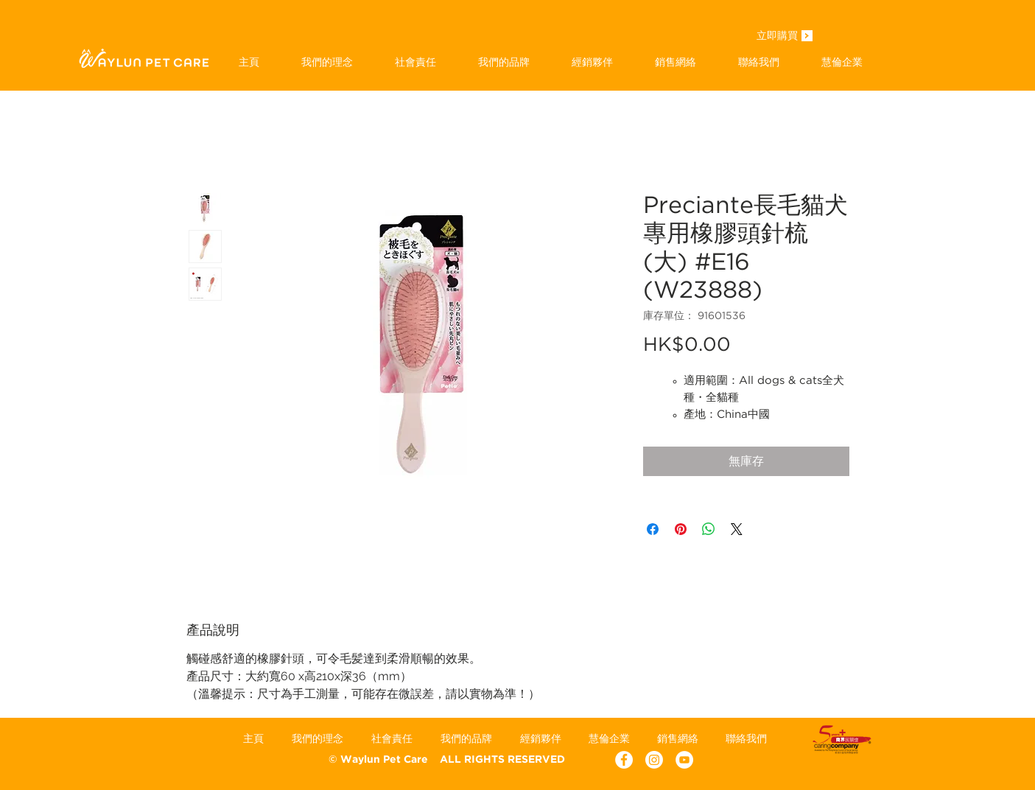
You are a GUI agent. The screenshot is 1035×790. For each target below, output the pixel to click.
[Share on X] (736, 529)
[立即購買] (777, 36)
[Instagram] (654, 760)
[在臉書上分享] (653, 529)
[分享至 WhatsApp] (709, 529)
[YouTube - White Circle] (684, 760)
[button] (504, 62)
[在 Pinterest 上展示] (681, 529)
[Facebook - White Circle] (624, 760)
